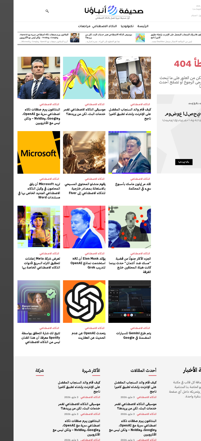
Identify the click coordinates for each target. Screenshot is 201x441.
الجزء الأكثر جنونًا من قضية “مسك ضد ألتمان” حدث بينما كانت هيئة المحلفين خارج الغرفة (116, 262)
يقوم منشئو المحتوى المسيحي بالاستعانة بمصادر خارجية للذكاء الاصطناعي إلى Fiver (71, 188)
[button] (33, 11)
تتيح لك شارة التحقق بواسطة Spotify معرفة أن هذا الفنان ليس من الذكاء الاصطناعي (27, 332)
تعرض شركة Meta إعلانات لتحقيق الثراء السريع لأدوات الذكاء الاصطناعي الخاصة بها (27, 262)
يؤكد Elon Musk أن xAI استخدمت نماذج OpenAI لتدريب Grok (74, 262)
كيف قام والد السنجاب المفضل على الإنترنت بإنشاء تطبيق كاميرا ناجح (116, 114)
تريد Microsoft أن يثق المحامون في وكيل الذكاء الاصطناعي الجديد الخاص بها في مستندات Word (26, 190)
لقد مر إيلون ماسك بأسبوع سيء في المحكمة (119, 185)
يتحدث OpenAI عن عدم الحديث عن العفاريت (75, 329)
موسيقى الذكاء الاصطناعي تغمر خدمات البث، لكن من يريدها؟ (71, 111)
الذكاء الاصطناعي (126, 104)
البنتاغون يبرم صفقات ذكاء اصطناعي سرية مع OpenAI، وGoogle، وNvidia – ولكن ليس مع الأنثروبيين (28, 116)
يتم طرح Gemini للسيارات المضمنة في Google (120, 329)
